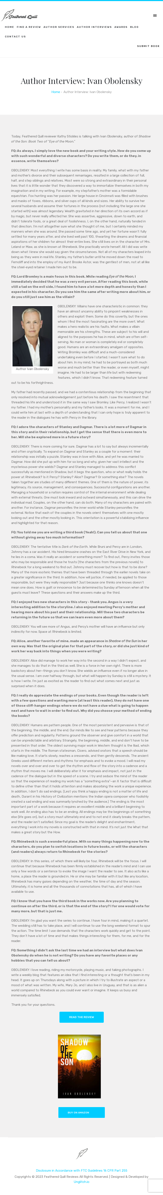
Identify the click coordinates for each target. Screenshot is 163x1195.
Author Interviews (94, 26)
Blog (134, 26)
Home (9, 26)
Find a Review (29, 26)
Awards (121, 26)
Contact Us (15, 36)
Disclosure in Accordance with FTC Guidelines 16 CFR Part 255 (81, 1170)
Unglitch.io (81, 1182)
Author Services (59, 26)
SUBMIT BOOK (148, 46)
